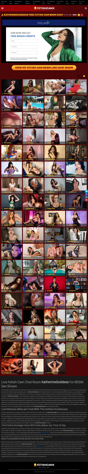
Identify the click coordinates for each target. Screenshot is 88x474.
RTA (40, 467)
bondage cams (45, 432)
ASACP (44, 467)
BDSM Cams (40, 446)
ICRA (48, 467)
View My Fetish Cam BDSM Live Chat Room (44, 67)
